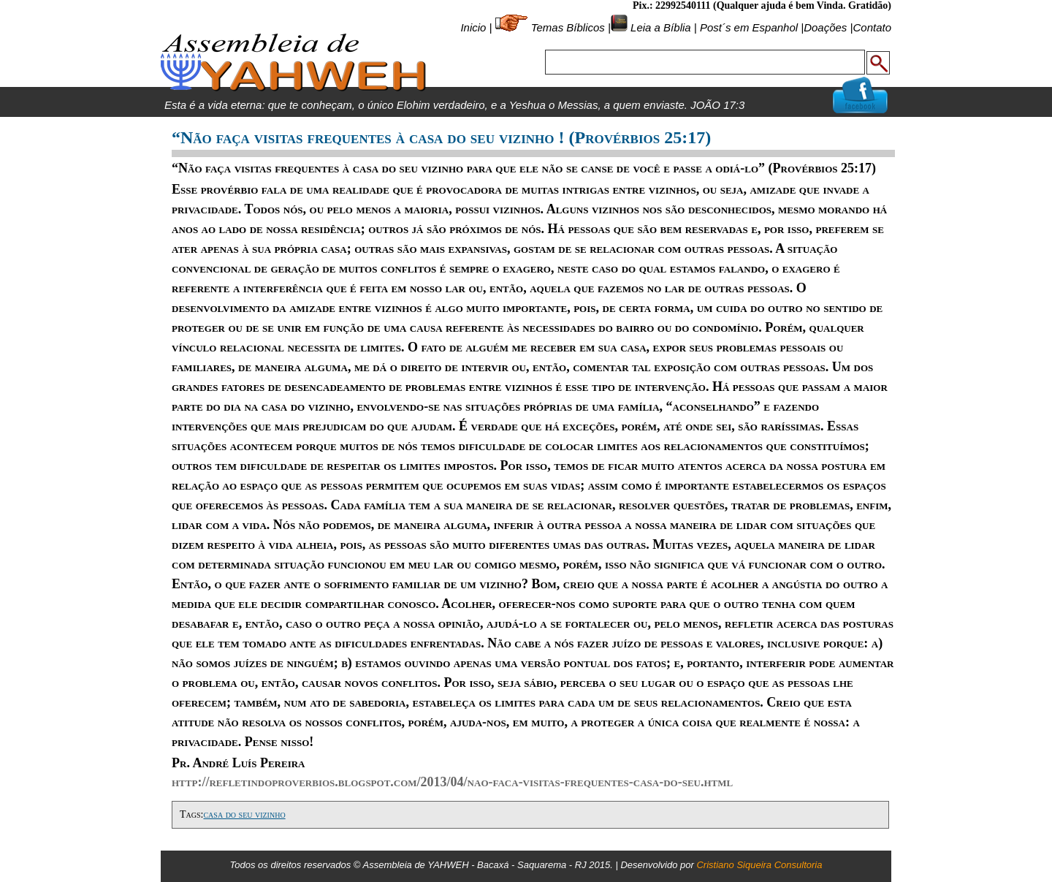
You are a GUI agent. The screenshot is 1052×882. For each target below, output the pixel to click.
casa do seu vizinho (244, 814)
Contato (872, 27)
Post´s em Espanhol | (752, 27)
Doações (825, 27)
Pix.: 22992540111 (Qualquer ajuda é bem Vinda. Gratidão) (762, 5)
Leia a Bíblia (659, 27)
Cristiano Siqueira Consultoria (759, 864)
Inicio (473, 27)
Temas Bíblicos (568, 27)
